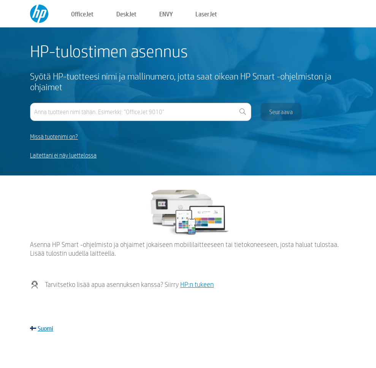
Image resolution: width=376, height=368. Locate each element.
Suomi (45, 328)
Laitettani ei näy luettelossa (63, 155)
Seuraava (281, 111)
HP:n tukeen (197, 284)
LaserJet (206, 14)
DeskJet (126, 14)
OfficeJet (82, 14)
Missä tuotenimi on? (54, 137)
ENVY (166, 14)
